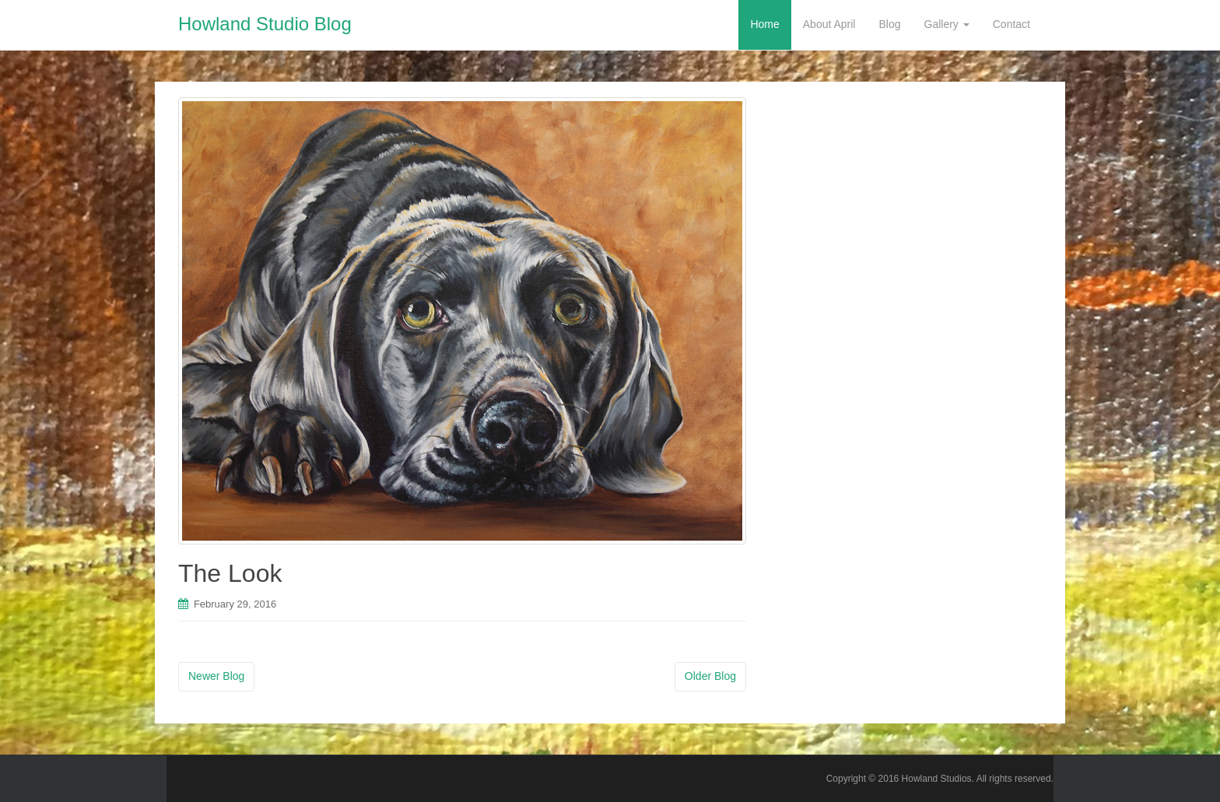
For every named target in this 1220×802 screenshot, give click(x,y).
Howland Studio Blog (265, 23)
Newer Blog (216, 676)
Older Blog (710, 676)
